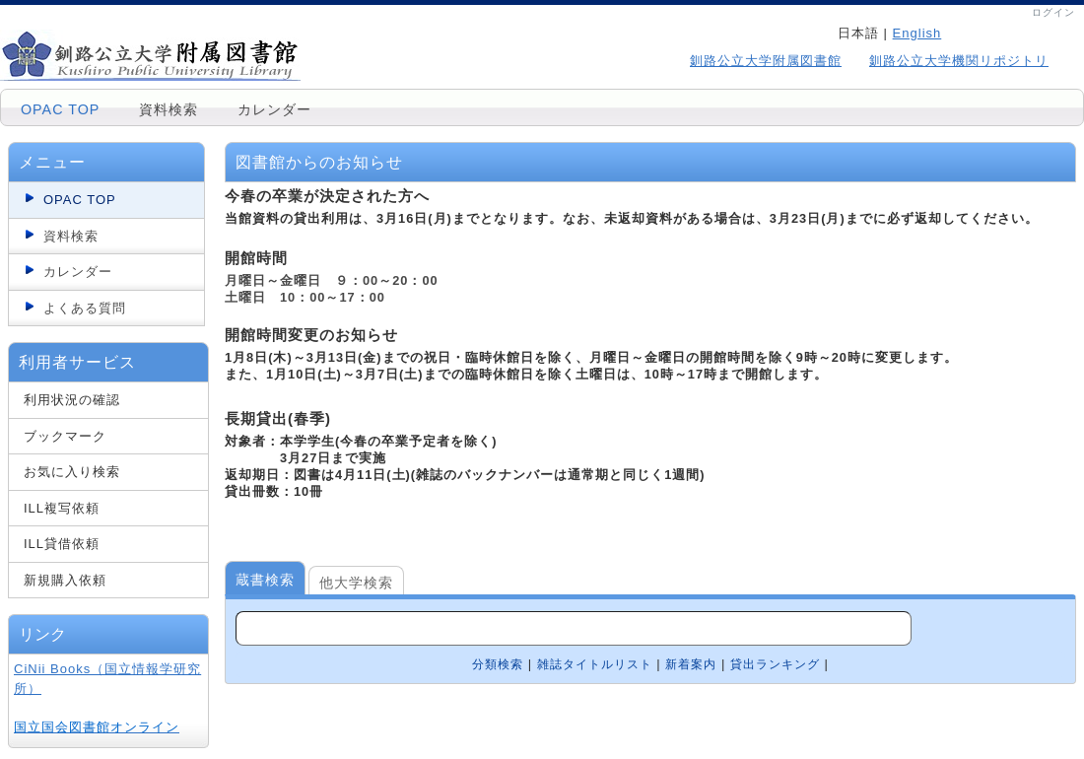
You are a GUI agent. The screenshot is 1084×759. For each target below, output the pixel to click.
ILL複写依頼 (62, 508)
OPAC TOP (60, 109)
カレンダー (274, 109)
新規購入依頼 (65, 580)
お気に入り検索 (72, 471)
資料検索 (168, 109)
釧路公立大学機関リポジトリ (959, 60)
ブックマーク (65, 436)
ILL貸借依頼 (62, 543)
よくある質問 (84, 308)
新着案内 (690, 663)
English (917, 33)
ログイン (1053, 12)
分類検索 (497, 663)
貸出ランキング (775, 663)
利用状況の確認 (72, 399)
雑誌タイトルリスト (594, 663)
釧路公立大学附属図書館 (766, 60)
